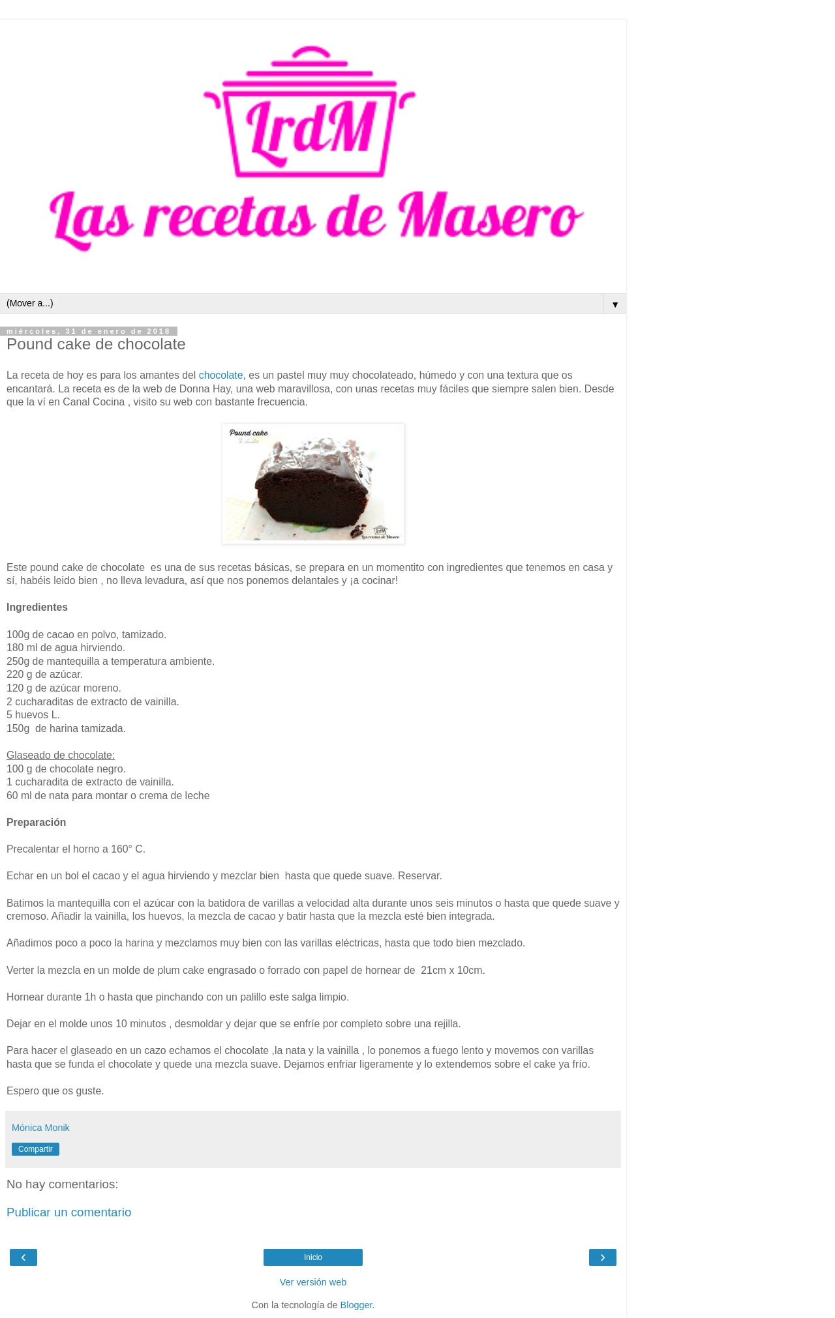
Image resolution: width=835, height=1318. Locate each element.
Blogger (356, 1305)
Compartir (35, 1149)
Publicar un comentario (69, 1212)
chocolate (221, 375)
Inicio (313, 1257)
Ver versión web (313, 1282)
